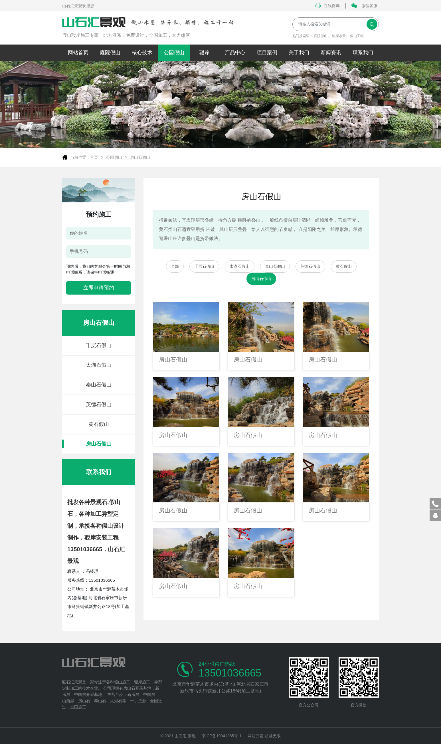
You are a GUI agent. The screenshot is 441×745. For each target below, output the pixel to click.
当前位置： (80, 157)
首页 (94, 157)
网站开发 (256, 736)
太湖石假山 (99, 365)
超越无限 (273, 736)
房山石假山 (140, 157)
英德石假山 (99, 404)
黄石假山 (98, 424)
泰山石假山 (99, 385)
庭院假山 (320, 36)
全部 (175, 266)
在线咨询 (327, 6)
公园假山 (114, 157)
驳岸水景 (339, 36)
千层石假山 (99, 345)
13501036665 (230, 673)
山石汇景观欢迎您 (78, 5)
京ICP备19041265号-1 (222, 736)
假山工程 (357, 36)
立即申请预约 (98, 288)
